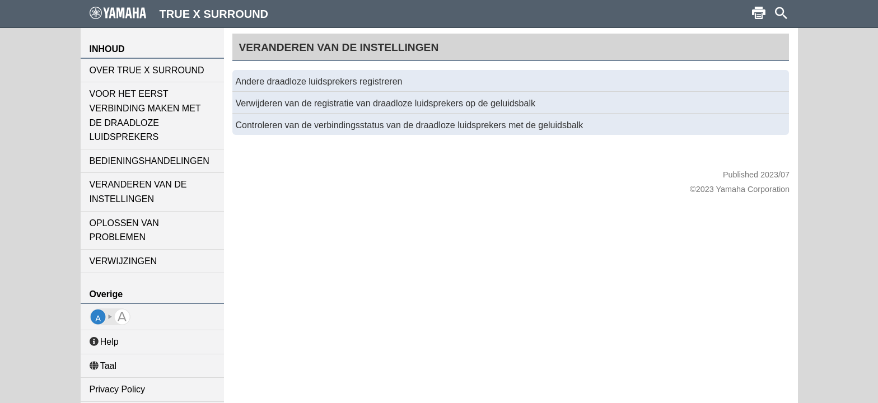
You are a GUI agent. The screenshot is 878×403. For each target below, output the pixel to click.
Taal (103, 366)
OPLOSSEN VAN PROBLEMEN (124, 230)
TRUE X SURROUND (179, 13)
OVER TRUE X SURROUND (147, 70)
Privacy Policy (118, 389)
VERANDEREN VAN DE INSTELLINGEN (138, 192)
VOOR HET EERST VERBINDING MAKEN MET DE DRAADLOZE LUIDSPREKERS (145, 115)
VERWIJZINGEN (123, 261)
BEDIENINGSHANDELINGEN (149, 161)
